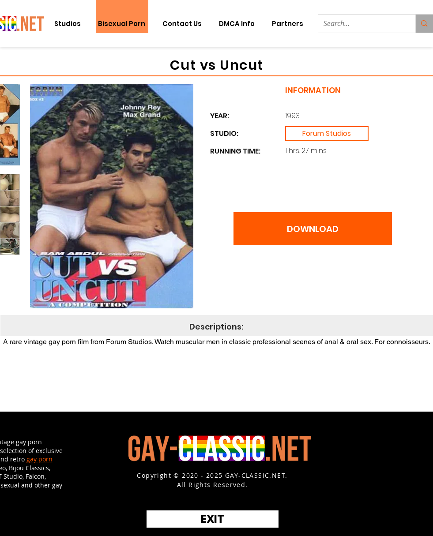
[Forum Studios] (327, 133)
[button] (288, 24)
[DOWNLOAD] (312, 228)
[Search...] (360, 24)
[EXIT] (213, 519)
